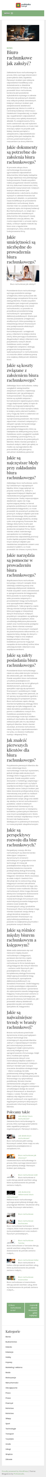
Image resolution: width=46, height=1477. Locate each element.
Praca (8, 1393)
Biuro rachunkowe (25, 1214)
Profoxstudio (19, 1474)
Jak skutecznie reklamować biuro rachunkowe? (20, 1194)
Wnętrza (9, 1454)
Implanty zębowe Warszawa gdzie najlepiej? (32, 1310)
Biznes (9, 48)
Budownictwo (11, 1342)
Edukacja (9, 1352)
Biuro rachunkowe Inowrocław (25, 1278)
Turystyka (10, 1439)
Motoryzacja (11, 1377)
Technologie (11, 1428)
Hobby (8, 1357)
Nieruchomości (12, 1383)
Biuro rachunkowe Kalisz (28, 1260)
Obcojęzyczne (11, 1388)
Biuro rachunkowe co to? (15, 1308)
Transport (10, 1434)
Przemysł (9, 1403)
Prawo (8, 1398)
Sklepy (8, 1418)
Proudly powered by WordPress (15, 1471)
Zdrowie (9, 1459)
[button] (23, 13)
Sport (8, 1423)
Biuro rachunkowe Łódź (28, 1175)
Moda (8, 1372)
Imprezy (9, 1362)
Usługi (8, 1449)
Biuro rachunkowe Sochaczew (25, 1222)
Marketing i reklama (14, 1367)
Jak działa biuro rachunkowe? (24, 1137)
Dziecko (9, 1347)
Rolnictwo (10, 1408)
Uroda (8, 1444)
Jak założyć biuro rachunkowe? (25, 1117)
